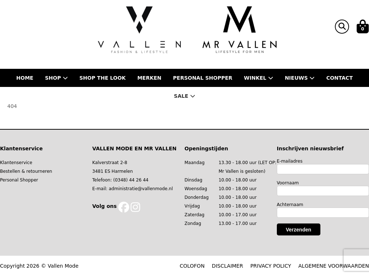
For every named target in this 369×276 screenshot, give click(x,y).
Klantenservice (16, 162)
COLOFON (192, 266)
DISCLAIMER (227, 266)
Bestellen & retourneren (26, 171)
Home (24, 78)
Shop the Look (102, 78)
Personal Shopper (19, 180)
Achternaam (290, 204)
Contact (339, 78)
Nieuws (300, 78)
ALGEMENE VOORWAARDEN (333, 266)
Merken (149, 78)
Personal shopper (203, 78)
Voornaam (288, 182)
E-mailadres (290, 161)
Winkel (258, 78)
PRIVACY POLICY (270, 266)
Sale (184, 96)
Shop (56, 78)
